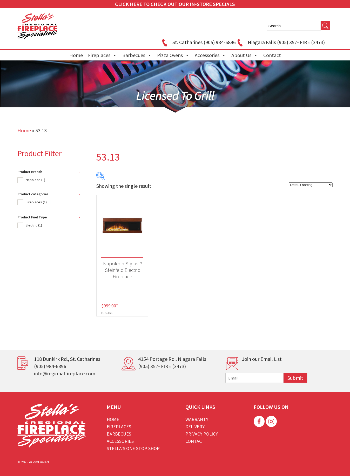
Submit (295, 378)
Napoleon (35, 179)
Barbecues (137, 55)
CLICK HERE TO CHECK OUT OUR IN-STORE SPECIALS (175, 4)
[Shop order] (311, 184)
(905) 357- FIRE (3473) (162, 366)
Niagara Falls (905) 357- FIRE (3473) (280, 42)
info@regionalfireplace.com (64, 373)
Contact (272, 55)
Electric (34, 225)
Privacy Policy (201, 434)
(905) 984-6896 (50, 366)
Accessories (210, 55)
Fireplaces (102, 55)
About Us (244, 55)
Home (76, 55)
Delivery (195, 427)
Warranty (196, 419)
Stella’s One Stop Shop (133, 448)
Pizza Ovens (173, 55)
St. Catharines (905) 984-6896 (198, 42)
